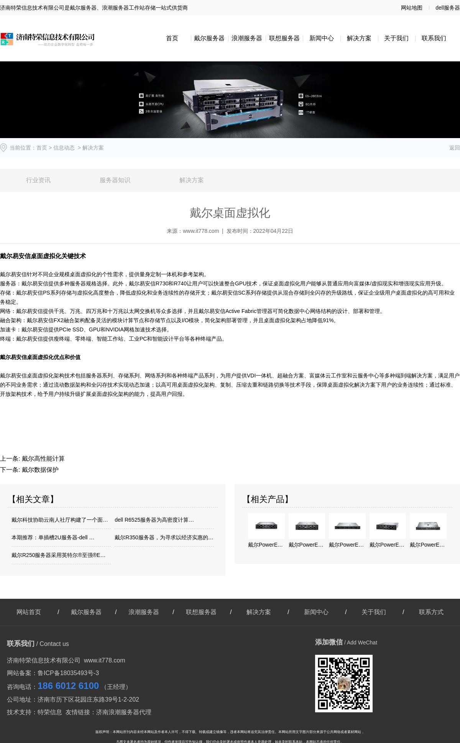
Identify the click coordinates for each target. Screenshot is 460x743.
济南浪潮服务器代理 (123, 712)
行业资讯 (38, 180)
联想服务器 (284, 38)
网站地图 (411, 8)
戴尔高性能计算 (42, 458)
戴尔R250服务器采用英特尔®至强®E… (58, 555)
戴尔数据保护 (39, 469)
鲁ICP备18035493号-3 (68, 673)
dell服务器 (447, 8)
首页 (172, 38)
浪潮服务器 (247, 38)
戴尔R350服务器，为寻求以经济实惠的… (164, 537)
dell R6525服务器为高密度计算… (154, 520)
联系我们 (434, 38)
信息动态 (64, 148)
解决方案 (359, 38)
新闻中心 (321, 38)
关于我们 (396, 38)
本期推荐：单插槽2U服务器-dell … (53, 537)
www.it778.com (201, 231)
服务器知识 (115, 180)
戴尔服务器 (209, 38)
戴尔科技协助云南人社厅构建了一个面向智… (61, 520)
